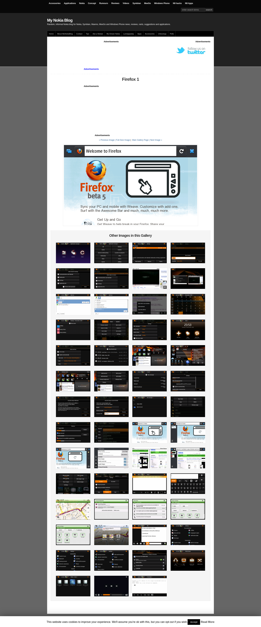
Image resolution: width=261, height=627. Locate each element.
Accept (193, 622)
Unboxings (162, 34)
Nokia (82, 3)
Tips (87, 34)
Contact (79, 34)
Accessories (55, 3)
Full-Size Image (123, 140)
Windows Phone (162, 3)
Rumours (103, 3)
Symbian (136, 3)
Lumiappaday (128, 34)
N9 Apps (189, 3)
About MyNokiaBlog (65, 34)
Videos (126, 3)
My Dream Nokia (113, 34)
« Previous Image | (107, 140)
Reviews (115, 3)
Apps (139, 34)
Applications (70, 3)
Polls (172, 34)
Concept (92, 3)
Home (51, 34)
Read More (207, 622)
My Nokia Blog (59, 20)
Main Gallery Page (140, 140)
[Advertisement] (111, 50)
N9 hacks (177, 3)
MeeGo (147, 3)
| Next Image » (155, 140)
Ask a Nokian (98, 34)
